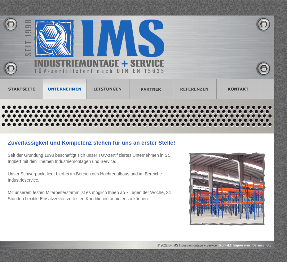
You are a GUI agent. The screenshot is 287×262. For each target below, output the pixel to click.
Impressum (241, 245)
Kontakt (225, 245)
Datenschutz (262, 245)
